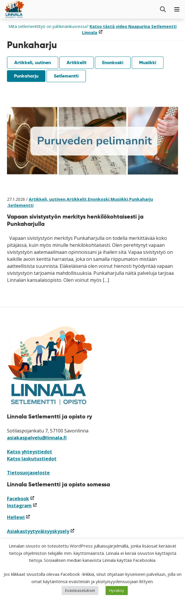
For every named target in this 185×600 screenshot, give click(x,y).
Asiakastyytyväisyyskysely (41, 531)
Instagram (22, 505)
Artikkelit (76, 62)
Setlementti (66, 76)
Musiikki (147, 62)
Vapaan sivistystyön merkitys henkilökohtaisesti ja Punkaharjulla (75, 220)
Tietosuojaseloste (28, 472)
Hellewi (18, 517)
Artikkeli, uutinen (32, 62)
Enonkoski (112, 62)
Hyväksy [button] (116, 590)
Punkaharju (26, 76)
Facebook (21, 498)
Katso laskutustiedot (31, 458)
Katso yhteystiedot (29, 451)
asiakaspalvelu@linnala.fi (37, 437)
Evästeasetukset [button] (80, 590)
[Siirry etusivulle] (14, 9)
